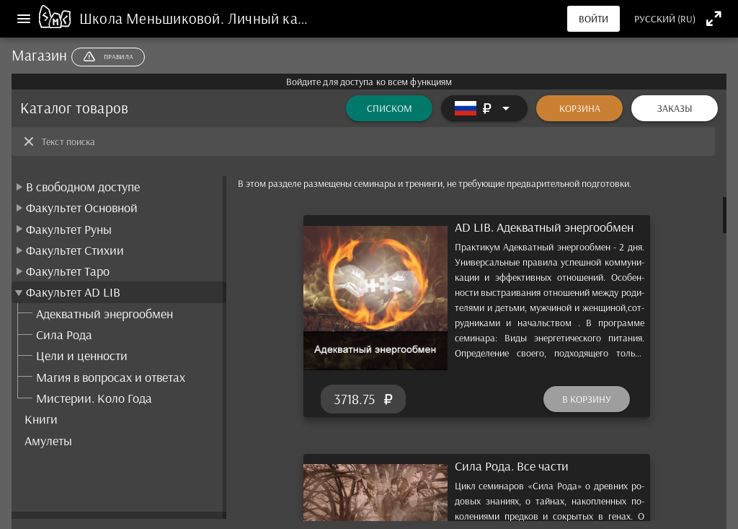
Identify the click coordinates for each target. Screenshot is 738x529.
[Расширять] (484, 108)
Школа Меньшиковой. (153, 18)
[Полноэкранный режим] (713, 18)
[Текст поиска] (374, 141)
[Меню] (24, 19)
